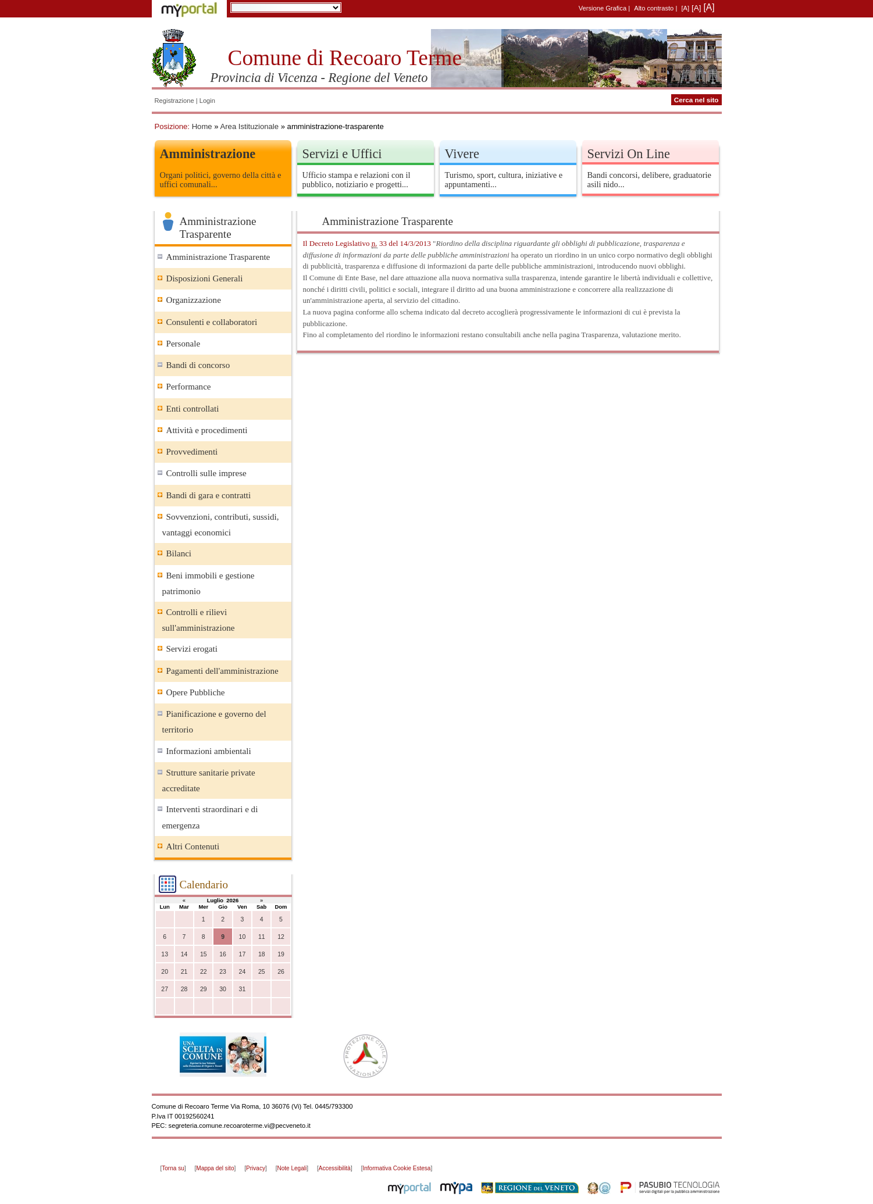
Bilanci (179, 553)
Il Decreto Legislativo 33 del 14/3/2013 (367, 243)
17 (242, 954)
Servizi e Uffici (342, 154)
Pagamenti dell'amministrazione (222, 671)
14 (184, 954)
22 (203, 972)
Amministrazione (208, 154)
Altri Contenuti (193, 846)
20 (164, 972)
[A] (685, 8)
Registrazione (174, 100)
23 (222, 972)
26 (280, 972)
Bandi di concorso (198, 365)
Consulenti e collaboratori (212, 322)
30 (222, 989)
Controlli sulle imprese (206, 473)
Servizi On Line (628, 154)
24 (242, 972)
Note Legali (292, 1168)
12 (280, 937)
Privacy (255, 1168)
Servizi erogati (192, 648)
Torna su (173, 1168)
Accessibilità (335, 1168)
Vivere (462, 154)
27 (164, 989)
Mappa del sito (215, 1168)
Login (207, 100)
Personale (183, 343)
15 (203, 954)
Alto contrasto (654, 8)
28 (184, 989)
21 (184, 972)
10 (242, 937)
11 (261, 937)
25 (261, 972)
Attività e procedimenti (207, 430)
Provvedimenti (192, 451)
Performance (188, 386)
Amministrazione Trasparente (218, 257)
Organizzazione (193, 300)
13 (164, 954)
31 (242, 989)
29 (203, 989)
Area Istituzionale (249, 126)
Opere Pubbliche (195, 692)
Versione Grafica (602, 8)
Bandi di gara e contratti (208, 495)
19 (280, 954)
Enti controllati (192, 408)
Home (202, 126)
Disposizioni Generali (204, 278)
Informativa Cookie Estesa (396, 1168)
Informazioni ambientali (208, 751)
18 (261, 954)
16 (222, 954)
